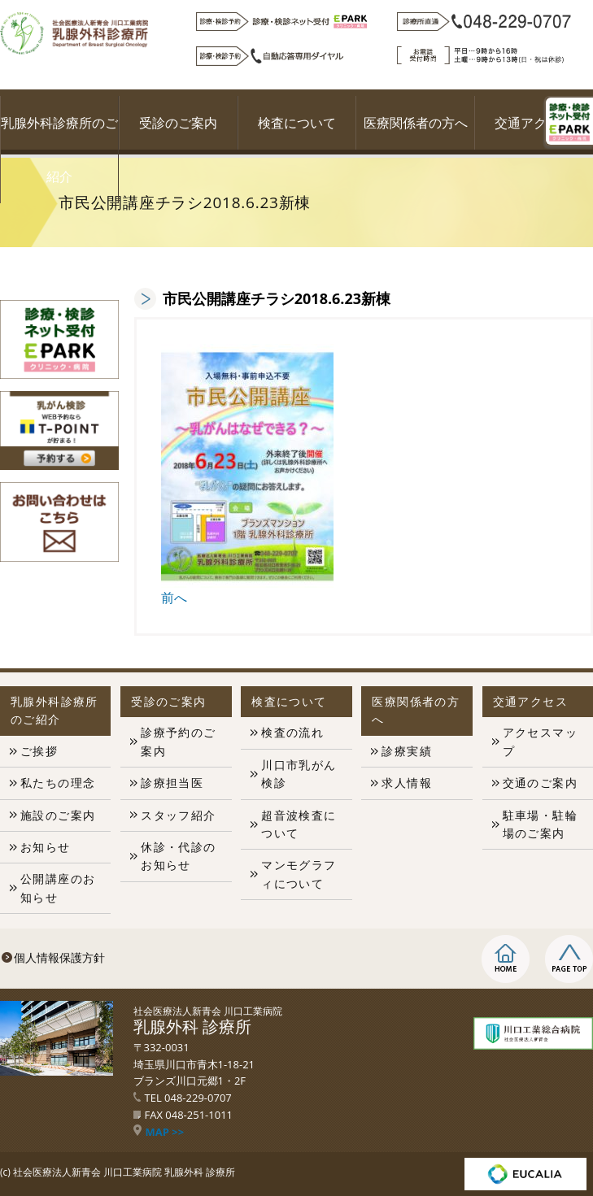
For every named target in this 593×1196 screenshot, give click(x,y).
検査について (297, 123)
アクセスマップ (540, 741)
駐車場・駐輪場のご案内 (540, 824)
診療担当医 (172, 782)
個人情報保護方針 (59, 957)
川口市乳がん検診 (298, 773)
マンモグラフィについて (298, 873)
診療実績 (407, 751)
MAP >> (159, 1131)
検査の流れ (292, 732)
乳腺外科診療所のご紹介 (59, 149)
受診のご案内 (178, 123)
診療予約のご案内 (178, 741)
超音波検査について (298, 824)
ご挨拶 (39, 751)
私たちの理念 (57, 782)
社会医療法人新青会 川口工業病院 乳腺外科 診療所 (124, 1172)
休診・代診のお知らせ (178, 855)
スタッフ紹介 (178, 815)
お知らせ (45, 847)
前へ (174, 598)
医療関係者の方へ (416, 123)
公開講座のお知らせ (57, 887)
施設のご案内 (57, 815)
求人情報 (407, 782)
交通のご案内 (540, 782)
